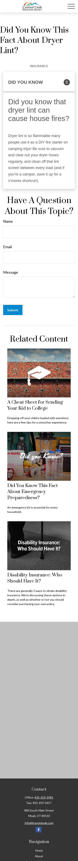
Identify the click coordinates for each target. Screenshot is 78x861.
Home (39, 850)
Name (8, 221)
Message (10, 272)
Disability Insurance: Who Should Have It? (34, 578)
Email (7, 246)
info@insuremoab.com (39, 823)
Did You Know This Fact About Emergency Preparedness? (32, 492)
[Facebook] (38, 829)
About (39, 856)
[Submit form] (12, 310)
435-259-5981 (44, 797)
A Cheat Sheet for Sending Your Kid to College (35, 405)
